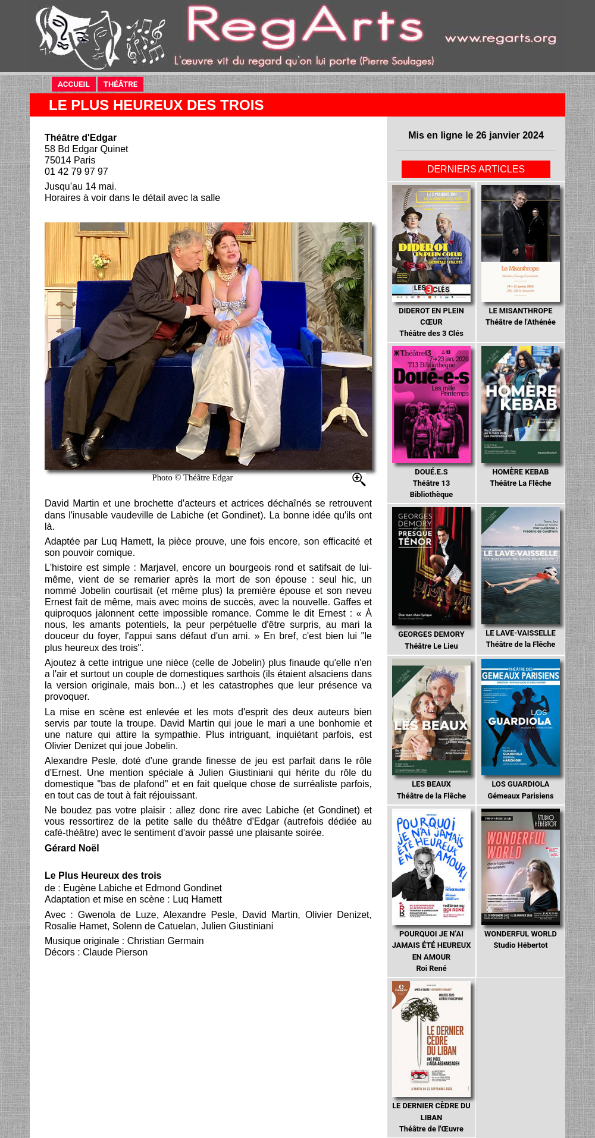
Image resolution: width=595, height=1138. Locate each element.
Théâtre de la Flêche (520, 578)
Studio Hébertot (520, 879)
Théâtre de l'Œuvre (431, 1057)
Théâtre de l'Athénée (520, 255)
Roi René (431, 891)
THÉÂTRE (124, 83)
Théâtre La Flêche (520, 417)
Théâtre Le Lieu (431, 578)
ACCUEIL (77, 83)
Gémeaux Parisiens (520, 729)
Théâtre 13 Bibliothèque (431, 422)
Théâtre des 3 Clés (431, 261)
